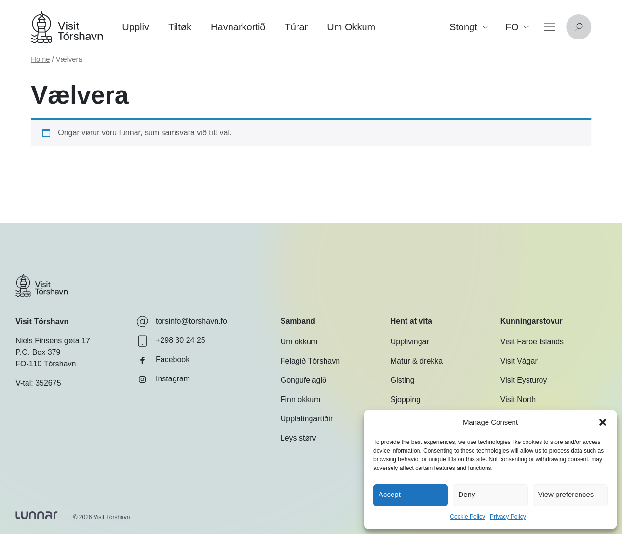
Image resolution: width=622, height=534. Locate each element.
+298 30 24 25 (170, 341)
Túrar (296, 27)
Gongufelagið (303, 380)
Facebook (162, 360)
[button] (603, 422)
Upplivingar (410, 342)
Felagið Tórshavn (310, 361)
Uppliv (135, 27)
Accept (390, 494)
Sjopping (405, 399)
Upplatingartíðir (307, 419)
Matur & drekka (417, 361)
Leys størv (298, 438)
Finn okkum (301, 399)
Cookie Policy (467, 516)
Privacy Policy (508, 516)
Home (40, 59)
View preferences (566, 494)
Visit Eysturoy (523, 380)
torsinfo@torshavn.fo (181, 321)
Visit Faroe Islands (532, 342)
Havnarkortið (238, 27)
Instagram (163, 379)
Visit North (518, 399)
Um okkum (299, 342)
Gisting (403, 380)
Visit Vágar (519, 361)
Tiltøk (179, 27)
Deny (466, 494)
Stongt (468, 27)
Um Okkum (351, 27)
